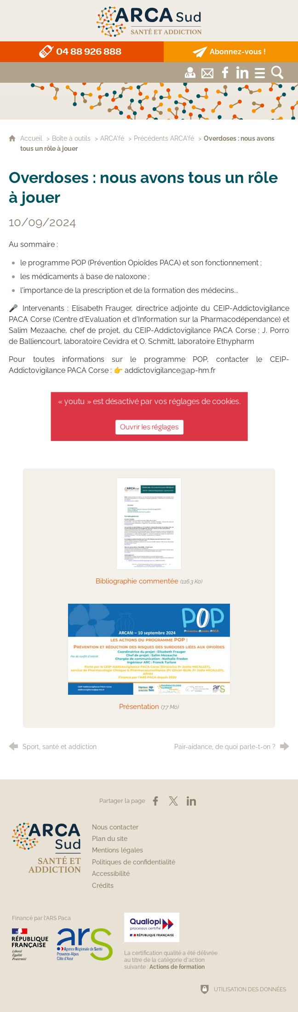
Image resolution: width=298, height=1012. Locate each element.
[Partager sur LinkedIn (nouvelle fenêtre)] (191, 801)
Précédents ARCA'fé (164, 138)
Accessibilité (111, 873)
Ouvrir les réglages (149, 425)
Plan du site (109, 838)
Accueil (32, 138)
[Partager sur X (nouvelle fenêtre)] (173, 801)
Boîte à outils (71, 138)
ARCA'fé (112, 138)
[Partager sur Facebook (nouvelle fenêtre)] (155, 801)
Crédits (103, 885)
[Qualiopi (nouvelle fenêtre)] (172, 941)
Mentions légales (117, 850)
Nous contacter (115, 827)
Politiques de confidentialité (133, 862)
